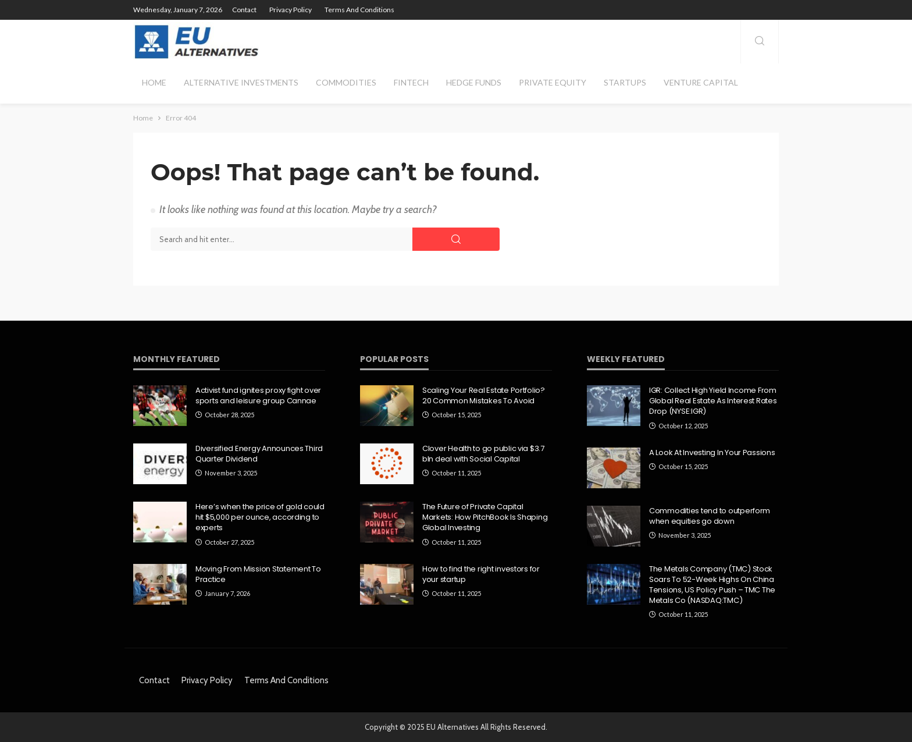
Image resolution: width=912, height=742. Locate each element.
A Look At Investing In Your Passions (712, 453)
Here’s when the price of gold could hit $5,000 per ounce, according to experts (260, 517)
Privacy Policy (290, 9)
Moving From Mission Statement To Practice (258, 574)
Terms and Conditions (359, 9)
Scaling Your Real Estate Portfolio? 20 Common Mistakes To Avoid (483, 395)
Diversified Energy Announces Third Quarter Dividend (259, 453)
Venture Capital (701, 82)
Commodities (346, 82)
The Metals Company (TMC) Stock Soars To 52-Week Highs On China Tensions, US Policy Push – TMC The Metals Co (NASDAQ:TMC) (712, 585)
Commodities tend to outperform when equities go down (709, 516)
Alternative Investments (241, 82)
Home (154, 82)
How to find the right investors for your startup (481, 574)
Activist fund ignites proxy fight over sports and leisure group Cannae (258, 395)
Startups (625, 82)
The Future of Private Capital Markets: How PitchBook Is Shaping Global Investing (484, 517)
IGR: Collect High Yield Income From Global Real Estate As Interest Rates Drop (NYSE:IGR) (713, 401)
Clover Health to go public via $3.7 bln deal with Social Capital (483, 453)
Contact (244, 9)
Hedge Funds (473, 82)
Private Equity (552, 82)
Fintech (411, 82)
